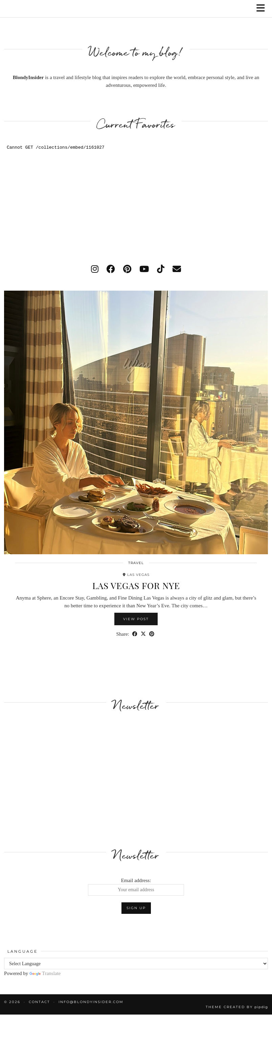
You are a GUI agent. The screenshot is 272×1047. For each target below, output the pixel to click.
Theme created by (237, 1007)
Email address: (136, 887)
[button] (263, 8)
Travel (136, 563)
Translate (45, 973)
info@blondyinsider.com (91, 1002)
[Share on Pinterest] (152, 634)
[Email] (177, 269)
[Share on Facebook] (135, 634)
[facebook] (111, 269)
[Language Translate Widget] (136, 963)
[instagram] (94, 269)
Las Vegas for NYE (136, 585)
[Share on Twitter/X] (143, 634)
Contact (39, 1002)
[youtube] (144, 269)
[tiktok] (160, 269)
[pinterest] (127, 269)
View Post (136, 619)
